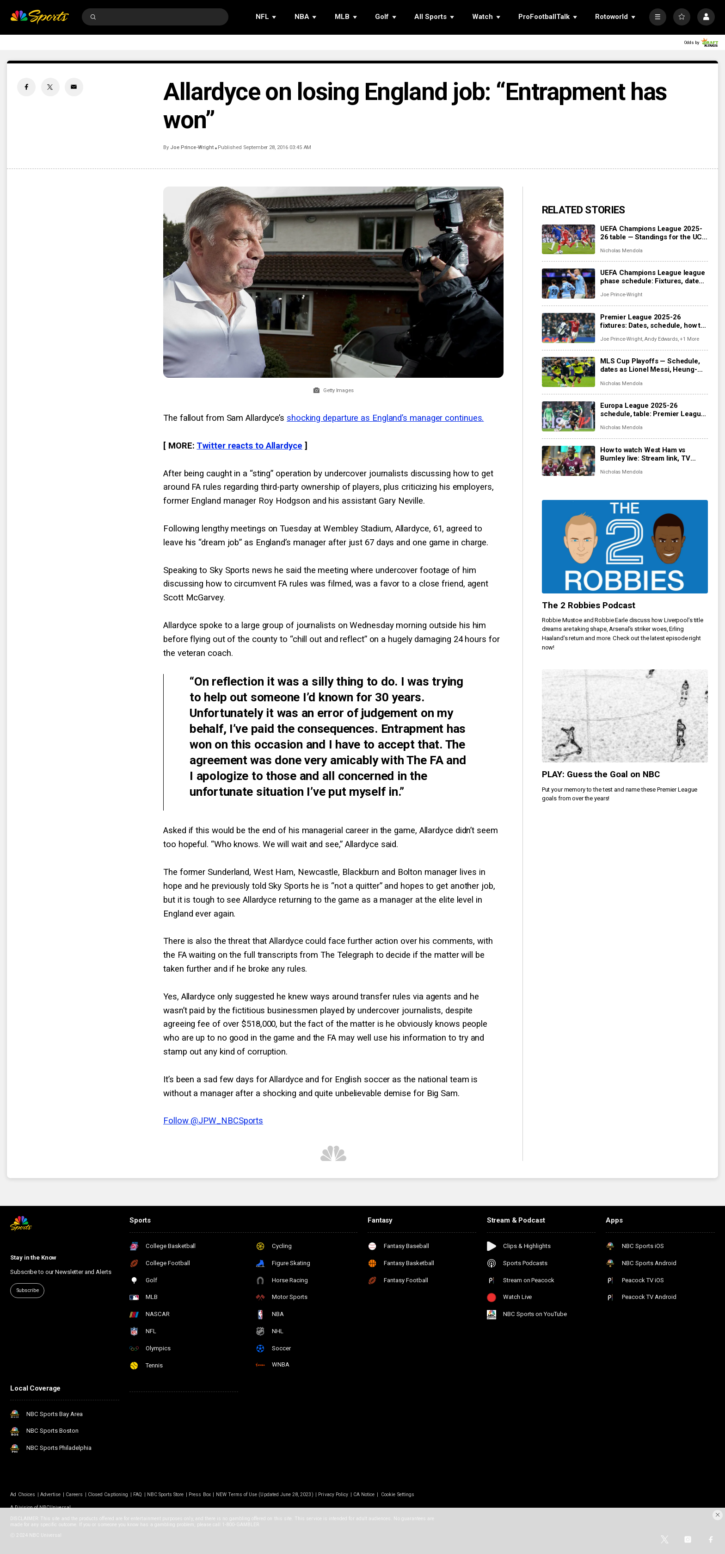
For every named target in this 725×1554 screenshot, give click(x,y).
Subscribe (27, 1290)
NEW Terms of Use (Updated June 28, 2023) (264, 1495)
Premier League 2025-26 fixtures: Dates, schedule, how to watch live (652, 321)
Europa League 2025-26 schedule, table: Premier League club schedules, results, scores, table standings (652, 409)
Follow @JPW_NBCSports (213, 1121)
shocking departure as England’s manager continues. (385, 418)
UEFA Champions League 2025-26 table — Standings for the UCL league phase (653, 233)
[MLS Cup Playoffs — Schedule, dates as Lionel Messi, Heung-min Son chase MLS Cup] (568, 372)
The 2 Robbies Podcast (589, 605)
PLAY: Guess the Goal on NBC (601, 774)
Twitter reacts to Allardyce (249, 446)
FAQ (137, 1495)
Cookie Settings (397, 1495)
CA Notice (364, 1495)
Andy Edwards (661, 339)
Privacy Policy (333, 1495)
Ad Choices (22, 1495)
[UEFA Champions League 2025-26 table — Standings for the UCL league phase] (568, 240)
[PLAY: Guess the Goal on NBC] (625, 716)
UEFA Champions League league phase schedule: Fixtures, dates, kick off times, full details (652, 276)
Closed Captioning (108, 1495)
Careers (74, 1495)
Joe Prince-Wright (192, 147)
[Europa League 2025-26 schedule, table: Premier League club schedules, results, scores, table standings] (568, 416)
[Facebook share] (26, 87)
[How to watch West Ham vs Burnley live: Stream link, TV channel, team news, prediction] (568, 461)
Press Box (199, 1495)
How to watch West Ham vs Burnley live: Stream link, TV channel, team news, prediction (650, 454)
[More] (657, 16)
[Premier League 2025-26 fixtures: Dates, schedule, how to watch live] (568, 328)
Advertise (50, 1495)
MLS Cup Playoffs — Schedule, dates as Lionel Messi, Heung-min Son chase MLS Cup (650, 365)
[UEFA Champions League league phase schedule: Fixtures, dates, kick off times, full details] (568, 283)
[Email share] (74, 87)
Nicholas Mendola (621, 251)
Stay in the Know (33, 1257)
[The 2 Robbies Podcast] (625, 546)
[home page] (39, 17)
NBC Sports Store (165, 1495)
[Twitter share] (50, 87)
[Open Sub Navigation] (274, 17)
